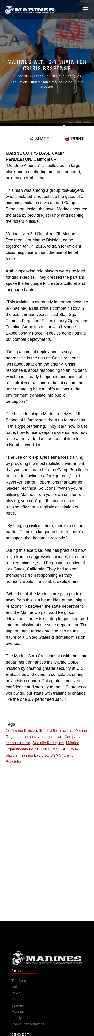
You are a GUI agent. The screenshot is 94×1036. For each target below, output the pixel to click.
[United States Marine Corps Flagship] (29, 9)
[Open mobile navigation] (85, 9)
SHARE (42, 139)
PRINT (77, 139)
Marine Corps (47, 960)
